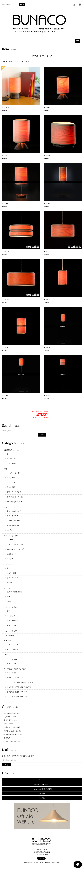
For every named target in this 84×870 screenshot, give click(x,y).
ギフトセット (11, 625)
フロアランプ (11, 482)
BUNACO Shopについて (12, 713)
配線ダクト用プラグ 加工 (16, 677)
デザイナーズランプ (14, 492)
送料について (8, 724)
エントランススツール (15, 544)
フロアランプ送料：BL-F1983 (17, 697)
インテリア (11, 616)
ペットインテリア (10, 631)
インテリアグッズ (13, 459)
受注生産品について (11, 720)
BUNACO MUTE (10, 636)
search (21, 4)
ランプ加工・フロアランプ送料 (15, 669)
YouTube (42, 798)
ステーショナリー (13, 520)
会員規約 (7, 738)
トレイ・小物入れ (13, 525)
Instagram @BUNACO (42, 784)
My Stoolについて (10, 717)
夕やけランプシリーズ (15, 497)
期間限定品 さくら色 (11, 450)
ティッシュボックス (14, 511)
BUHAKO (7, 640)
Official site (42, 780)
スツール (10, 539)
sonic (9, 601)
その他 (9, 530)
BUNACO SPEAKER (14, 592)
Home (5, 61)
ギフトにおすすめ (10, 659)
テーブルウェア (12, 463)
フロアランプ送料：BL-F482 (17, 692)
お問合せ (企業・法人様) (12, 731)
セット (9, 454)
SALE (6, 655)
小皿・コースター (13, 578)
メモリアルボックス (14, 649)
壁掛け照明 (11, 487)
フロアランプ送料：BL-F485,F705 (19, 687)
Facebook (42, 793)
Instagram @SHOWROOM (42, 789)
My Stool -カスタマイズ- (15, 549)
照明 (10, 61)
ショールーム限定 (10, 607)
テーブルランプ (12, 478)
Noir (8, 597)
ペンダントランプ (13, 473)
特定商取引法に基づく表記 (13, 734)
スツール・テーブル (11, 536)
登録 (6, 765)
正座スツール (11, 554)
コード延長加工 (12, 673)
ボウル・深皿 (11, 573)
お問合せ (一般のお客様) (12, 727)
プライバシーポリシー (12, 741)
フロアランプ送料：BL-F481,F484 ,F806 (21, 682)
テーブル (10, 559)
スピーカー (8, 588)
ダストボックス (12, 516)
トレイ (9, 568)
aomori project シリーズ (15, 501)
